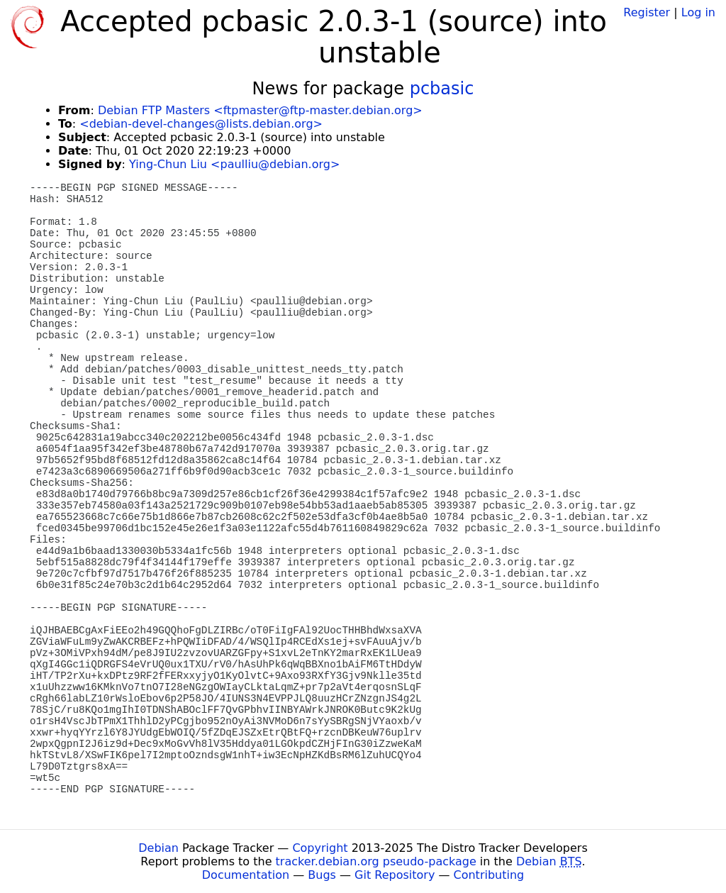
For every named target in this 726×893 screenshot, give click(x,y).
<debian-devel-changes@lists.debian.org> (201, 124)
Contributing (489, 875)
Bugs (322, 875)
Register (646, 12)
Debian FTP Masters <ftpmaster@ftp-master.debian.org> (260, 110)
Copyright (319, 848)
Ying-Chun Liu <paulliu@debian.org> (234, 164)
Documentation (245, 875)
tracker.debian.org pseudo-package (376, 861)
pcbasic (442, 89)
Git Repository (394, 875)
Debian (158, 848)
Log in (698, 12)
